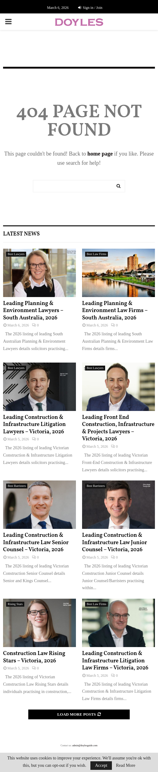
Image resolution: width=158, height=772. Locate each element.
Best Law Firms (96, 254)
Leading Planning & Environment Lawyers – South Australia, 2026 (33, 311)
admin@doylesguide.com (84, 745)
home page (100, 154)
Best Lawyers (16, 254)
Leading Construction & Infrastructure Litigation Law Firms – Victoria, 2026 (115, 661)
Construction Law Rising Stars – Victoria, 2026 (34, 657)
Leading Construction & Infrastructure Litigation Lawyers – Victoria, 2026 (34, 425)
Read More (125, 765)
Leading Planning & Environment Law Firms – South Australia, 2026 (115, 311)
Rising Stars (15, 604)
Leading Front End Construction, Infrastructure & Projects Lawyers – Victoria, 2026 (118, 428)
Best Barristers (17, 486)
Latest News (21, 234)
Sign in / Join (90, 8)
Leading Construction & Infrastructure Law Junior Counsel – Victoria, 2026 (114, 543)
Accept (101, 765)
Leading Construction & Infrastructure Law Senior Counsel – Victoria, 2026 (36, 543)
